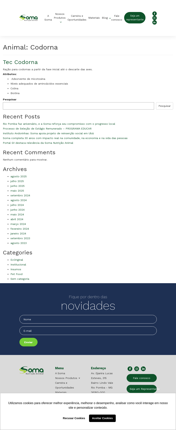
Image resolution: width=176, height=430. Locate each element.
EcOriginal (16, 259)
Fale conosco (116, 17)
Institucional (18, 264)
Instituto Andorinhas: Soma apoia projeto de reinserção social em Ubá (48, 133)
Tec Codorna (20, 62)
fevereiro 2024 (19, 228)
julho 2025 (17, 181)
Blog (105, 17)
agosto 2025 (18, 176)
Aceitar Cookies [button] (102, 418)
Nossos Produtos (60, 15)
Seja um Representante (143, 388)
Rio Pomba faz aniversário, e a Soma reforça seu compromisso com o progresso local (59, 123)
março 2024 (18, 223)
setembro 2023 (20, 238)
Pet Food (16, 274)
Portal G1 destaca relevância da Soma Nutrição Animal (38, 142)
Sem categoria (19, 278)
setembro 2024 (20, 195)
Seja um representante (135, 17)
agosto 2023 (18, 243)
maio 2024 (17, 214)
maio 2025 (17, 190)
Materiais (94, 17)
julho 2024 (17, 204)
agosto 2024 (18, 200)
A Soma (48, 17)
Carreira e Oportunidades (77, 17)
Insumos (15, 269)
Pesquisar (9, 99)
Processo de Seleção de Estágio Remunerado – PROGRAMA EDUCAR (47, 128)
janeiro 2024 (18, 233)
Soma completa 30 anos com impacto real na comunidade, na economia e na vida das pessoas (65, 138)
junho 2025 (17, 185)
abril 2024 (16, 219)
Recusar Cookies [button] (74, 418)
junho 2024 (17, 209)
